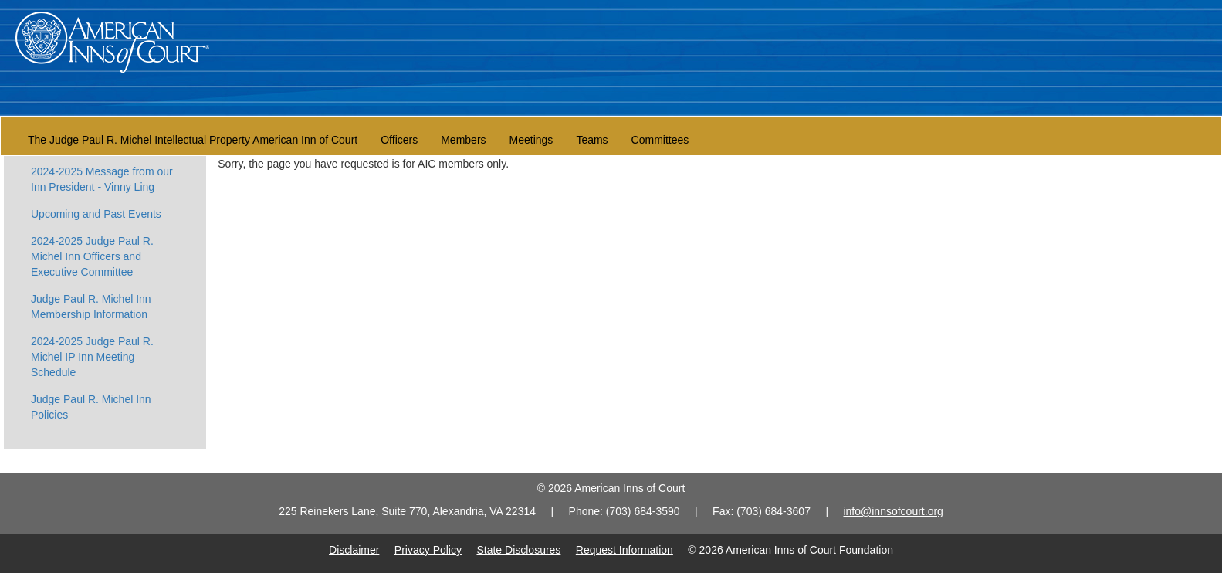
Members (463, 140)
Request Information (624, 550)
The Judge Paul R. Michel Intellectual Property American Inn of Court (192, 140)
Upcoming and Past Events (96, 214)
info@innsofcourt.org (893, 511)
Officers (399, 140)
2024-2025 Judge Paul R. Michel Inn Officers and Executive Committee (92, 256)
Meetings (531, 140)
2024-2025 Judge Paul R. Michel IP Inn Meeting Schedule (92, 356)
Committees (660, 140)
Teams (592, 140)
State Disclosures (518, 550)
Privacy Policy (428, 550)
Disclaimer (354, 550)
